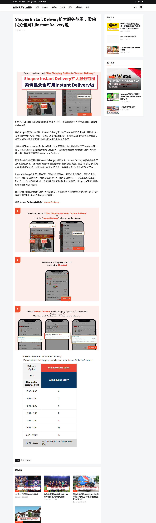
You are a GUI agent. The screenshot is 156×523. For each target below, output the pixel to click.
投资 (70, 7)
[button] (135, 7)
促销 (87, 7)
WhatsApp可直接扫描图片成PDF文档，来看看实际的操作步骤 (130, 96)
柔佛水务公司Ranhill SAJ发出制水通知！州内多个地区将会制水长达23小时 (86, 496)
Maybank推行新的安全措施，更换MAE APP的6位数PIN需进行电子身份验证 (130, 26)
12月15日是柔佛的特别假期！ (27, 494)
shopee (28, 460)
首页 (37, 7)
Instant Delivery (51, 202)
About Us (22, 2)
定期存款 (78, 7)
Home (15, 2)
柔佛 (22, 460)
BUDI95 (45, 7)
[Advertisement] (57, 52)
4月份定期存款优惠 (127, 107)
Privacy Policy (31, 2)
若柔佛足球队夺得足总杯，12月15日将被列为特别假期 (56, 495)
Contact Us (42, 2)
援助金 (54, 7)
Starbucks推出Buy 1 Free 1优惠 (130, 48)
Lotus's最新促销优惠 (128, 37)
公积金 (62, 7)
